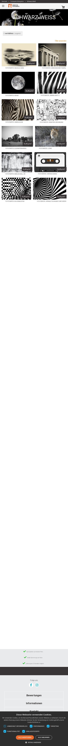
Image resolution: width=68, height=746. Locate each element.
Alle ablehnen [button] (43, 737)
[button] (34, 742)
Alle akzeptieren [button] (24, 737)
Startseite (4, 1)
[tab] (34, 695)
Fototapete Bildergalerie (17, 1)
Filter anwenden (60, 41)
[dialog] (34, 728)
